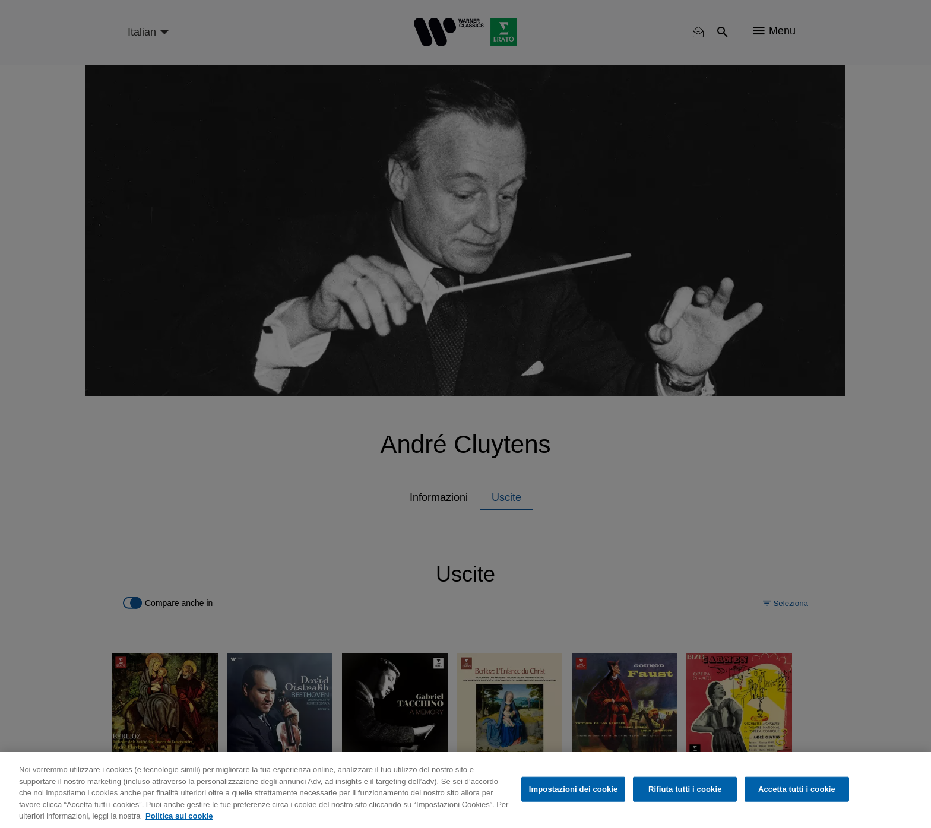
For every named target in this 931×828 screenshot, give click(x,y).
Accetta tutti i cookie (796, 789)
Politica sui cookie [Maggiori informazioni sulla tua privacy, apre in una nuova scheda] (179, 815)
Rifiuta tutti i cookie (684, 789)
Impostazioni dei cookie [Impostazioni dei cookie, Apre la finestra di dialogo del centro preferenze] (573, 789)
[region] (465, 790)
